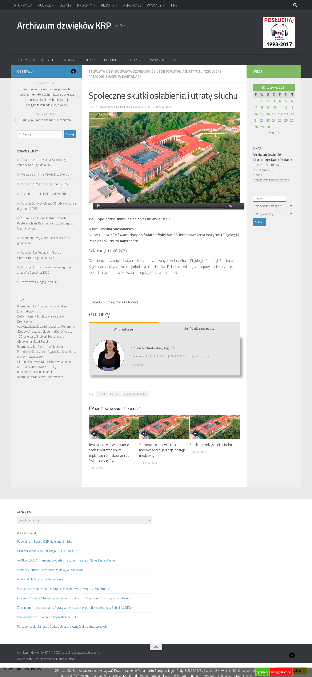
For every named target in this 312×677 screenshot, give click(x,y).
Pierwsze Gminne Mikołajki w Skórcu (45, 174)
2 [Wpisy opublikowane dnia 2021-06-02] (268, 100)
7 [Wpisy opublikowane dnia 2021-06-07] (256, 107)
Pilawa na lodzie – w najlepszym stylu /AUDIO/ (48, 617)
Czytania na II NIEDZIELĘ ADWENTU (44, 193)
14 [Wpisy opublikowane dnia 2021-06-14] (256, 114)
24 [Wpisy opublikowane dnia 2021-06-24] (274, 120)
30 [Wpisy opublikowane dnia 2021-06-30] (268, 127)
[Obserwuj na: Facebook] (73, 71)
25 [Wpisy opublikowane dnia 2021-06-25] (279, 120)
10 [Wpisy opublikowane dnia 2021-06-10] (274, 107)
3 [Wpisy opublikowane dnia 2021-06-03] (274, 100)
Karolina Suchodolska (135, 394)
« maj (270, 132)
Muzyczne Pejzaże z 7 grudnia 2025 (44, 184)
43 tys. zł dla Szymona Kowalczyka (40, 579)
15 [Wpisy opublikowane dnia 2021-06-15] (262, 114)
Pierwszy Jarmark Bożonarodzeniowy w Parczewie (50, 569)
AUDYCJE (44, 5)
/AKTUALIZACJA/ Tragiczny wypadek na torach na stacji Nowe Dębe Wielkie (66, 560)
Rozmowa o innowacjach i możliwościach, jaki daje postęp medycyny (162, 450)
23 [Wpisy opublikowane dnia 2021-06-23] (268, 120)
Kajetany (115, 394)
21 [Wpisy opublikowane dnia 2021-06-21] (256, 120)
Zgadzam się (264, 672)
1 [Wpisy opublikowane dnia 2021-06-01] (262, 100)
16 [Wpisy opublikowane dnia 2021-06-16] (268, 114)
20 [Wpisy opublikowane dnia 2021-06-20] (291, 114)
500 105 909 (176, 356)
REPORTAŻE (132, 5)
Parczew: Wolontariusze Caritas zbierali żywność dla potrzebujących (62, 626)
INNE (174, 5)
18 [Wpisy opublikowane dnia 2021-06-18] (279, 114)
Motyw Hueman (65, 659)
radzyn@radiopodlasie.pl (197, 356)
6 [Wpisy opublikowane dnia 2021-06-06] (292, 100)
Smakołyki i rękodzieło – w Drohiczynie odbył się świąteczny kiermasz (63, 588)
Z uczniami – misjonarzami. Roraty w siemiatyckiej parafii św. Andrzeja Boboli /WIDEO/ (74, 607)
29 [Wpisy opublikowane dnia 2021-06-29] (262, 127)
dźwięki (102, 394)
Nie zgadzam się (281, 672)
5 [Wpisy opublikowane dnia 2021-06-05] (286, 100)
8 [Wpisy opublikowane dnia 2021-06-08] (262, 107)
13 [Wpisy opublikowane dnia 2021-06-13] (291, 107)
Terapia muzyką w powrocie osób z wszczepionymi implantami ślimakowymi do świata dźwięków (109, 453)
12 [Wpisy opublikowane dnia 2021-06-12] (286, 107)
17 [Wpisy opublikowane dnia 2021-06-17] (274, 114)
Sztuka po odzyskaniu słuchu (211, 444)
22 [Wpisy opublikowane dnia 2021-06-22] (262, 120)
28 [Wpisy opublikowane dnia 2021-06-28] (256, 127)
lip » (279, 132)
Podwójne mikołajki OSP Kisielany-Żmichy (44, 541)
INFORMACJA (23, 5)
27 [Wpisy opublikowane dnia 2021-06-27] (291, 120)
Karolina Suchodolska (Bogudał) (122, 107)
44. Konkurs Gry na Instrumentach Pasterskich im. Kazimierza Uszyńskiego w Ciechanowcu (45, 223)
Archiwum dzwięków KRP (64, 25)
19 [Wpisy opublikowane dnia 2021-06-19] (286, 114)
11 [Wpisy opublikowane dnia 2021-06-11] (279, 107)
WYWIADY (154, 5)
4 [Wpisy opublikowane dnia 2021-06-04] (280, 100)
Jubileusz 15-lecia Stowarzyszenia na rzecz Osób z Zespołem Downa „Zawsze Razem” (75, 598)
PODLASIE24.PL (26, 533)
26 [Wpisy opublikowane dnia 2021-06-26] (286, 120)
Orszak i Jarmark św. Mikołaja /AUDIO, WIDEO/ (47, 550)
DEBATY (65, 5)
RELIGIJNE (107, 5)
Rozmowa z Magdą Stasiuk (39, 281)
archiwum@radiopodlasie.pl (271, 179)
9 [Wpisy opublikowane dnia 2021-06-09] (268, 107)
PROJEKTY (84, 5)
